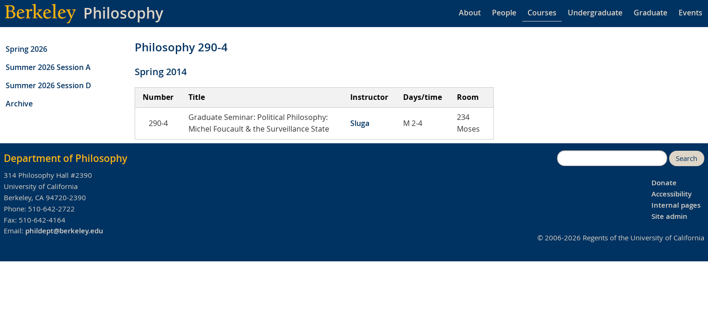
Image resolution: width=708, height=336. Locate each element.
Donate (664, 182)
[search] (612, 158)
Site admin (669, 216)
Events (690, 12)
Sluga (359, 123)
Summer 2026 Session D (48, 85)
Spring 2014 (161, 71)
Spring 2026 (26, 49)
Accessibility (671, 193)
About (470, 12)
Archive (19, 103)
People (504, 12)
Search (686, 158)
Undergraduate (595, 12)
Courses (541, 12)
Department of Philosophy (65, 158)
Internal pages (676, 205)
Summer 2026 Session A (48, 67)
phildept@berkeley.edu (64, 230)
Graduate (650, 12)
